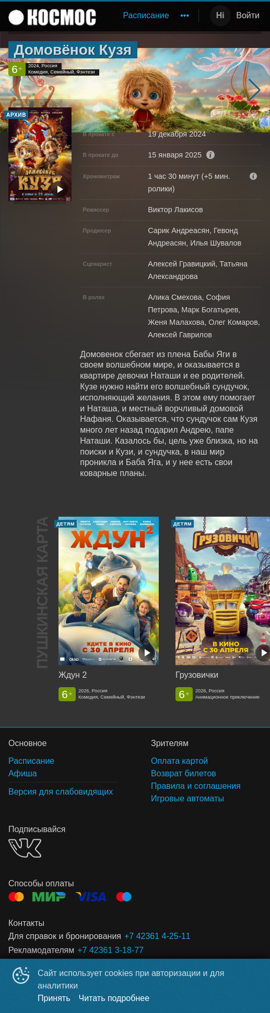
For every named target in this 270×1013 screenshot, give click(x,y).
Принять (54, 998)
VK (24, 848)
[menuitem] (145, 15)
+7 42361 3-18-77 (110, 950)
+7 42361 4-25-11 (157, 936)
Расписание (146, 15)
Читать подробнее (114, 998)
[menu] (149, 15)
